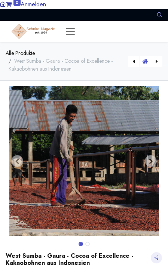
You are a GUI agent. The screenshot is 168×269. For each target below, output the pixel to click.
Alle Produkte (20, 53)
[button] (159, 14)
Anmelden (33, 4)
